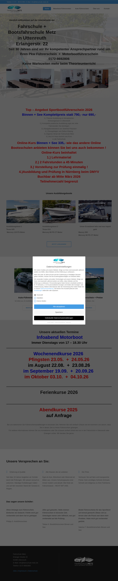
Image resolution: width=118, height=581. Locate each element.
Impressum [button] (68, 322)
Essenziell (39, 295)
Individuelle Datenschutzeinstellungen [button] (59, 318)
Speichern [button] (59, 312)
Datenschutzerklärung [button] (60, 322)
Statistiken (39, 298)
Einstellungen (38, 290)
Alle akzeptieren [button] (59, 307)
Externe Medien (41, 301)
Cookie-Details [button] (50, 322)
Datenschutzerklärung (46, 288)
